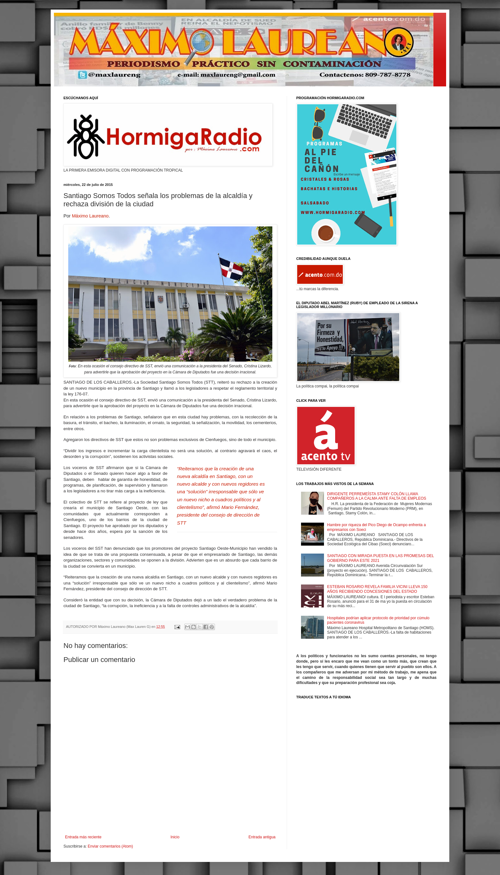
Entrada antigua (262, 837)
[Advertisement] (170, 817)
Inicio (175, 837)
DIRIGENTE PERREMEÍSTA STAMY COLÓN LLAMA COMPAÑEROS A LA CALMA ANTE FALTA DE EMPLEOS (376, 496)
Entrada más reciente (83, 837)
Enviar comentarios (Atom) (110, 846)
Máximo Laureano (90, 215)
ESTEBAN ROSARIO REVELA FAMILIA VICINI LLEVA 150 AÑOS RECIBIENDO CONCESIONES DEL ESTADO (377, 589)
